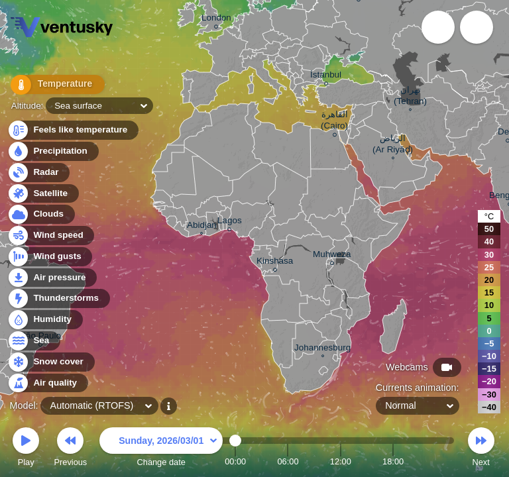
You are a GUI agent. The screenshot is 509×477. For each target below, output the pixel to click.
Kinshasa (274, 263)
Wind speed (51, 235)
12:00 (340, 461)
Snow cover (51, 362)
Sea (33, 340)
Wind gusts (50, 256)
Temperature (52, 85)
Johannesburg (322, 349)
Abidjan (202, 226)
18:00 (393, 461)
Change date (161, 449)
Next (481, 449)
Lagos (229, 222)
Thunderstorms (58, 298)
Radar (38, 172)
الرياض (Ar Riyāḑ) (392, 145)
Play (26, 449)
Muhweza (332, 256)
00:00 (235, 461)
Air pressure (52, 278)
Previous (70, 449)
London (216, 19)
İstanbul (325, 76)
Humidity (45, 319)
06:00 (287, 461)
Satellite (43, 193)
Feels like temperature (72, 130)
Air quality (47, 383)
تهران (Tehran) (410, 97)
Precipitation (52, 151)
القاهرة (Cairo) (334, 121)
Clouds (41, 214)
